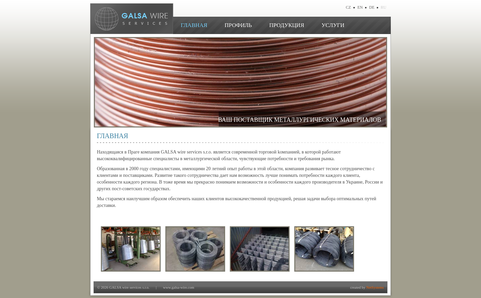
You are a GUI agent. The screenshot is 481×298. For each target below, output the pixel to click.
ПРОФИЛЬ (238, 25)
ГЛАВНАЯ (194, 25)
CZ (348, 7)
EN (360, 7)
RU (383, 7)
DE (371, 7)
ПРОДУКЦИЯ (286, 25)
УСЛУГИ (332, 25)
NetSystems (375, 287)
